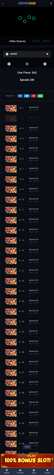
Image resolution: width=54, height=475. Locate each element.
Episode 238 (33, 199)
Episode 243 (33, 250)
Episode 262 (33, 443)
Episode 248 (33, 300)
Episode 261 (33, 433)
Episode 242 (33, 239)
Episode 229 (33, 107)
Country (47, 471)
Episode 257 (33, 392)
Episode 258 (33, 402)
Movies (6, 471)
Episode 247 (33, 290)
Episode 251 (33, 331)
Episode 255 (33, 372)
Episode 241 (33, 229)
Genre (33, 471)
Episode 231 (33, 128)
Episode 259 (33, 412)
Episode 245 (33, 270)
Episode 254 (33, 361)
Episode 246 (33, 280)
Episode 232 (33, 138)
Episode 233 (33, 148)
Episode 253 (33, 351)
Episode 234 (33, 158)
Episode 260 (33, 422)
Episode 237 (33, 189)
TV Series (20, 471)
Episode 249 (33, 311)
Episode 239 (33, 209)
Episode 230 (33, 117)
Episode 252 (33, 341)
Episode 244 (33, 260)
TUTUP (27, 447)
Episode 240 (33, 219)
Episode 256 (33, 382)
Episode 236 (33, 178)
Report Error (36, 41)
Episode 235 (33, 168)
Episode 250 (33, 321)
